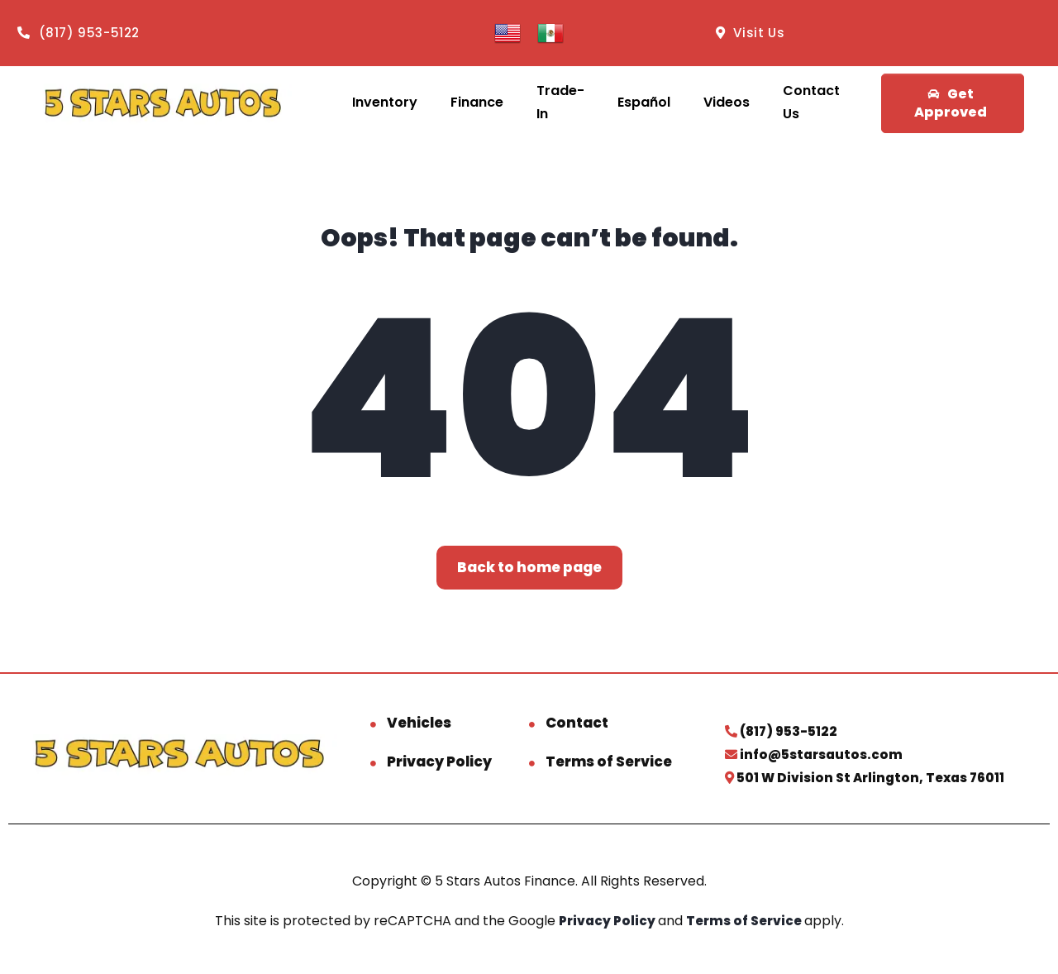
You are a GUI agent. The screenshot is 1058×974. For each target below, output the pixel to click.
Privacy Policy (439, 761)
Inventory (384, 102)
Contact (577, 723)
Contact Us (811, 102)
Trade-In (560, 102)
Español (643, 102)
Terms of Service (609, 761)
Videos (726, 102)
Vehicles (419, 723)
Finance (476, 102)
